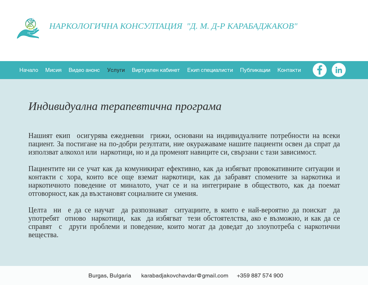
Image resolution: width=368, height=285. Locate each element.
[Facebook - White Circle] (320, 70)
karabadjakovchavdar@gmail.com (184, 275)
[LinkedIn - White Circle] (339, 70)
